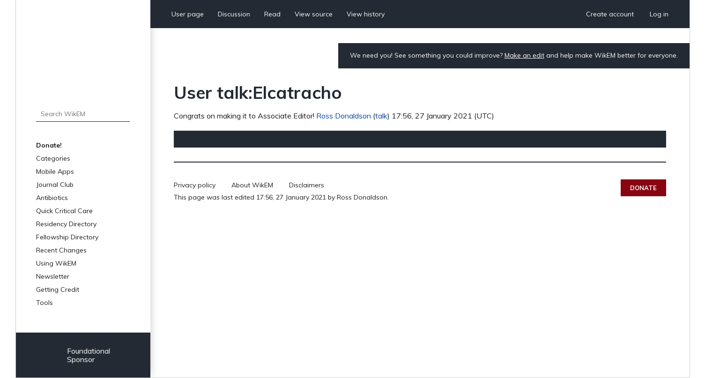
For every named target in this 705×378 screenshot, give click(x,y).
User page (187, 14)
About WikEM (252, 185)
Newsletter (52, 276)
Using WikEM (56, 263)
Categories (53, 158)
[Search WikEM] (83, 114)
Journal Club (55, 184)
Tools (44, 302)
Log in (659, 14)
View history (366, 14)
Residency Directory (66, 224)
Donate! (49, 145)
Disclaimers (306, 185)
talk (381, 115)
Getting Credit (57, 289)
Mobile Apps (55, 171)
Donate (643, 188)
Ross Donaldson (343, 115)
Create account (610, 14)
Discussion (234, 14)
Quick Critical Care (64, 211)
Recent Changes (61, 250)
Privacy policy (194, 185)
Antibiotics (52, 197)
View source (314, 14)
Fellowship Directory (67, 237)
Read (272, 14)
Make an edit (524, 55)
